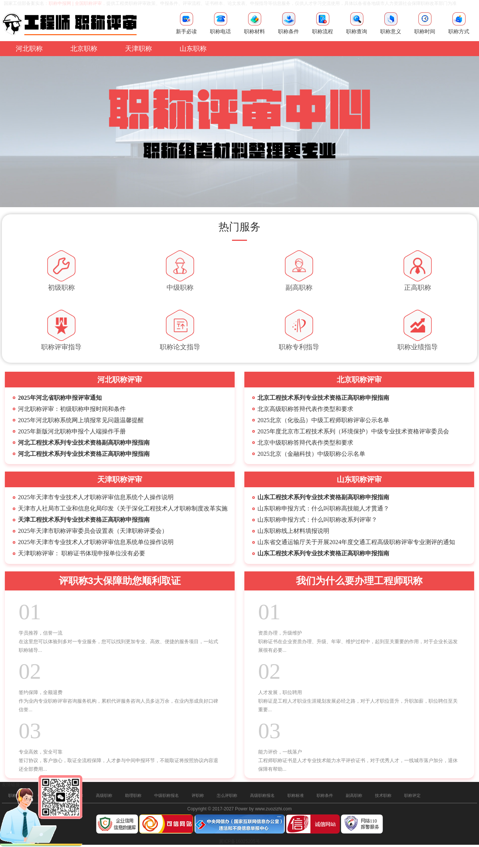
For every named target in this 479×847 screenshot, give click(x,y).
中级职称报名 (166, 795)
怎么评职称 (227, 795)
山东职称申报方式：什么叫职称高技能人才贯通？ (323, 508)
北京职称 (83, 48)
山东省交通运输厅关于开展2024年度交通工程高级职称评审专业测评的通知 (356, 542)
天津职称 (138, 48)
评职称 (198, 795)
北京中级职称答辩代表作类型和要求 (305, 442)
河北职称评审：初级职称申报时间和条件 (72, 409)
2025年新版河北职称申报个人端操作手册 (72, 431)
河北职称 (29, 48)
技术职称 (383, 795)
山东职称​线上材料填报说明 (293, 531)
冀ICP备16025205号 (239, 841)
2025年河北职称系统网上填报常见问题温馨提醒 (81, 420)
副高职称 (354, 795)
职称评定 (412, 795)
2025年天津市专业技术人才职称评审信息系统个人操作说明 (96, 497)
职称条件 (325, 795)
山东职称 (193, 48)
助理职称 (133, 795)
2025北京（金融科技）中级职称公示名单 (311, 454)
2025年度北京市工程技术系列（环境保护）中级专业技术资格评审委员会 (353, 431)
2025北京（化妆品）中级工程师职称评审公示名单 (323, 420)
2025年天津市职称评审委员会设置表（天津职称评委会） (93, 531)
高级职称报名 (262, 795)
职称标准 (295, 795)
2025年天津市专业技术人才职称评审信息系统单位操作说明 (96, 542)
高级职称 (104, 795)
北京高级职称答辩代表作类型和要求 (305, 409)
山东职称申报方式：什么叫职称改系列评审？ (317, 519)
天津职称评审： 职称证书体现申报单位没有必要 (81, 553)
